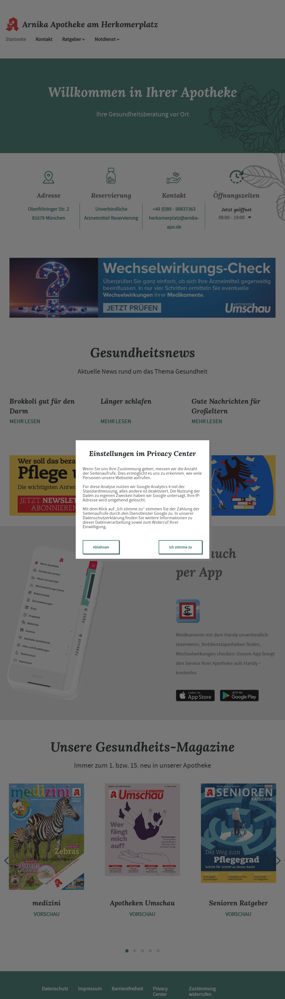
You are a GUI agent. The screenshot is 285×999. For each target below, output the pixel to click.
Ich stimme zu (180, 547)
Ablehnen (101, 547)
